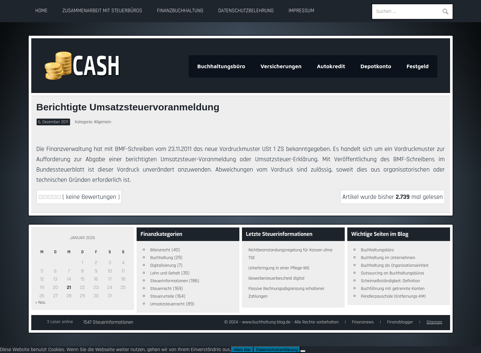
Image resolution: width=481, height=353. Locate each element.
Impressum (301, 10)
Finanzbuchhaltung (180, 10)
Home (41, 10)
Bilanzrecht (160, 250)
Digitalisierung (163, 265)
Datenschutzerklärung (277, 349)
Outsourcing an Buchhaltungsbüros (392, 273)
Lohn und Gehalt (165, 273)
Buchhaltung (161, 258)
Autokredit (331, 66)
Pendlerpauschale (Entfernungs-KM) (393, 296)
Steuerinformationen (169, 281)
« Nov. (40, 302)
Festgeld (418, 66)
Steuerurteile (162, 296)
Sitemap (434, 322)
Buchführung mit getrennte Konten (393, 289)
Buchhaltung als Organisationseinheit (394, 265)
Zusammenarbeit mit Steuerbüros (102, 10)
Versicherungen (281, 66)
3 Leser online (60, 322)
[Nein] (302, 351)
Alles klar (242, 349)
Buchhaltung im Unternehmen (388, 258)
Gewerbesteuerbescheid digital (276, 278)
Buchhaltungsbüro (221, 66)
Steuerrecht (161, 289)
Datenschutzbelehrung (246, 10)
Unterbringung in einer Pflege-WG (278, 268)
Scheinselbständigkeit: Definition (390, 281)
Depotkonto (376, 66)
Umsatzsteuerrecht (167, 304)
